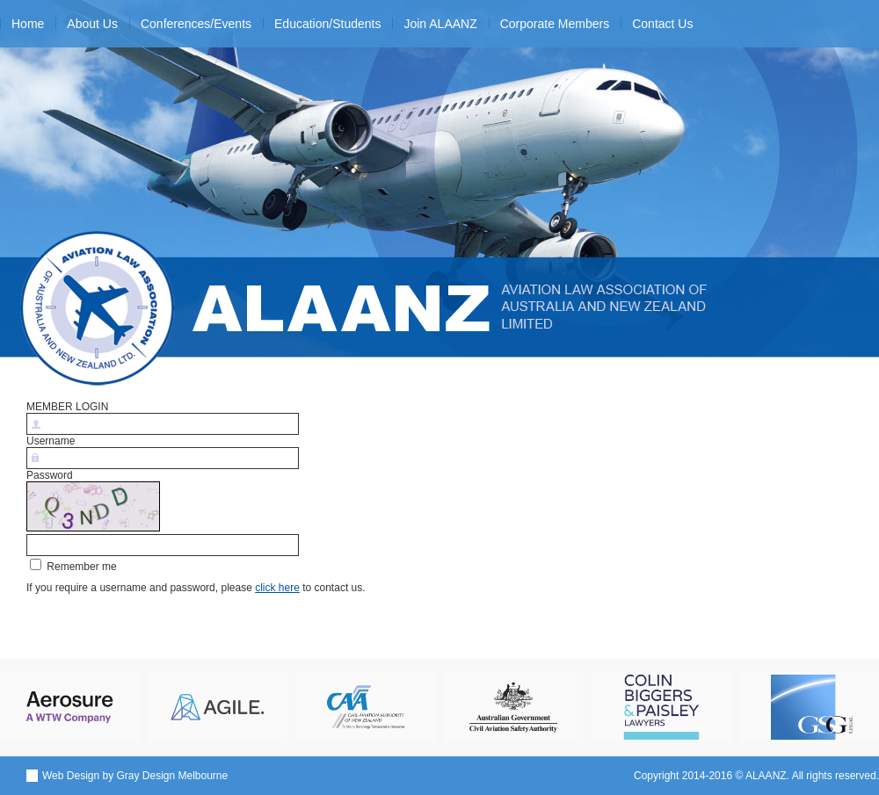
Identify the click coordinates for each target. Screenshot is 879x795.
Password (49, 475)
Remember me (73, 566)
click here (277, 588)
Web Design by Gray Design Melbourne (135, 776)
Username (50, 441)
